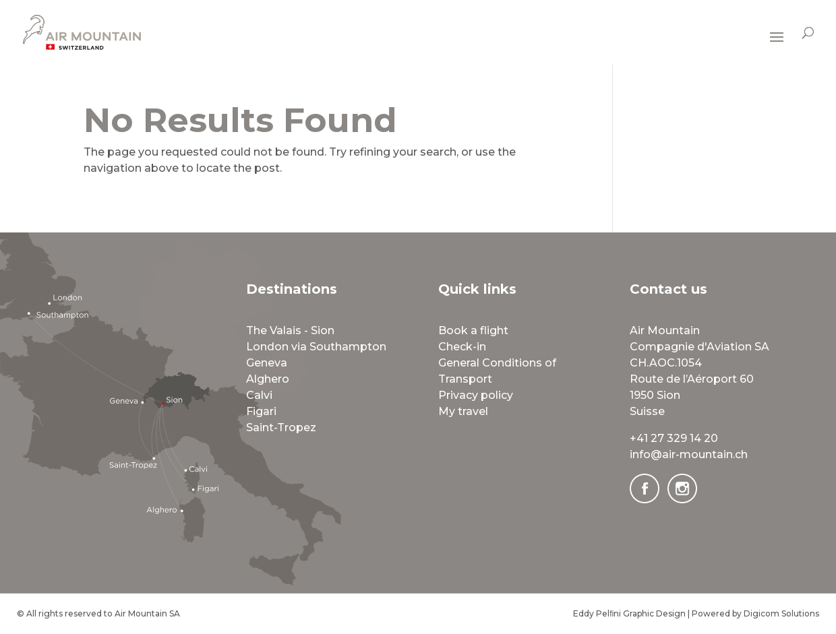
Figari (261, 411)
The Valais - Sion (290, 330)
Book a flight (473, 330)
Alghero (267, 379)
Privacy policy (475, 395)
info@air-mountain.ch (689, 454)
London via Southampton (316, 346)
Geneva (266, 362)
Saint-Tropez (281, 427)
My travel (463, 411)
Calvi (259, 395)
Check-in (462, 346)
